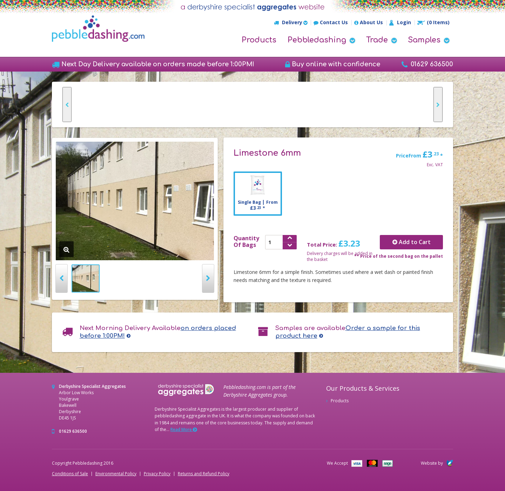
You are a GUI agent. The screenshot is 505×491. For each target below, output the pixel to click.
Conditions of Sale (70, 474)
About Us (368, 22)
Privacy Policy (157, 474)
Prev (61, 278)
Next (208, 278)
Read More (183, 429)
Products (259, 40)
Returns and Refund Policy (203, 474)
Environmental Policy (115, 474)
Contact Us (331, 22)
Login (400, 23)
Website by (437, 463)
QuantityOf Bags (246, 241)
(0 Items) (433, 22)
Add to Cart (411, 242)
